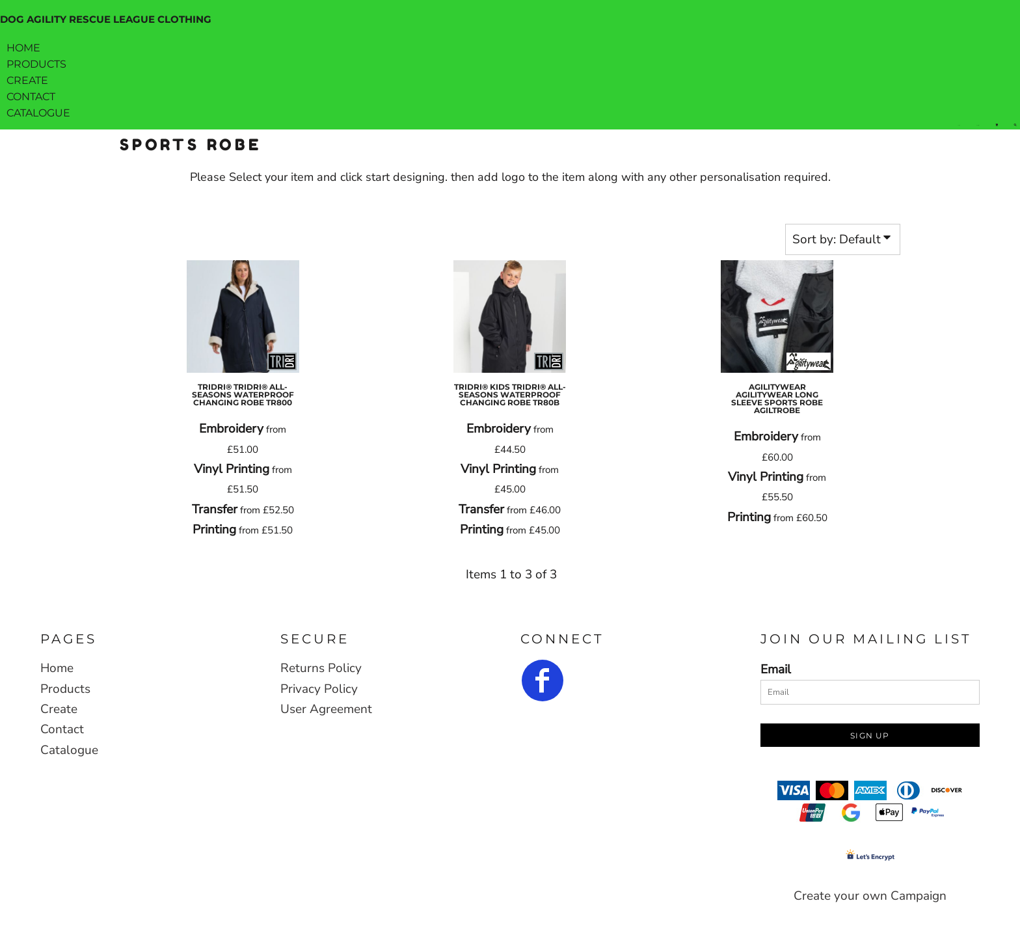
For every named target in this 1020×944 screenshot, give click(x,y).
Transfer (214, 509)
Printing (214, 529)
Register (977, 125)
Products (65, 689)
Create (58, 709)
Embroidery (231, 428)
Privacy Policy (319, 689)
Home (57, 668)
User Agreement (326, 709)
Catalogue (69, 750)
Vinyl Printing (231, 469)
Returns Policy (321, 668)
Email (775, 669)
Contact (62, 729)
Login (959, 125)
